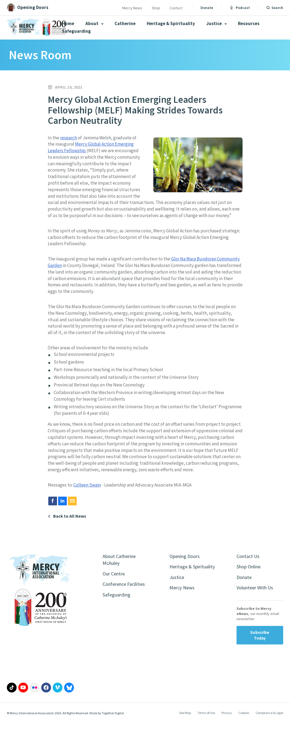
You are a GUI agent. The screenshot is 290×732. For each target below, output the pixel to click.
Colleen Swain (87, 491)
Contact (176, 7)
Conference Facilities (116, 596)
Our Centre (115, 581)
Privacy (227, 722)
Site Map (185, 722)
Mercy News (132, 7)
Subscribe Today (259, 644)
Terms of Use (206, 722)
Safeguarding (76, 31)
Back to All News (69, 522)
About (94, 23)
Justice (216, 23)
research (68, 138)
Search (277, 7)
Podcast (240, 7)
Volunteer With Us (257, 596)
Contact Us (249, 562)
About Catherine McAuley (121, 566)
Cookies (243, 722)
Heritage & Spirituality (171, 23)
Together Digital (113, 722)
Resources (248, 23)
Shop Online (251, 574)
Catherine (125, 23)
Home (68, 23)
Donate (207, 7)
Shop (156, 7)
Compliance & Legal (269, 722)
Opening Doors (186, 562)
